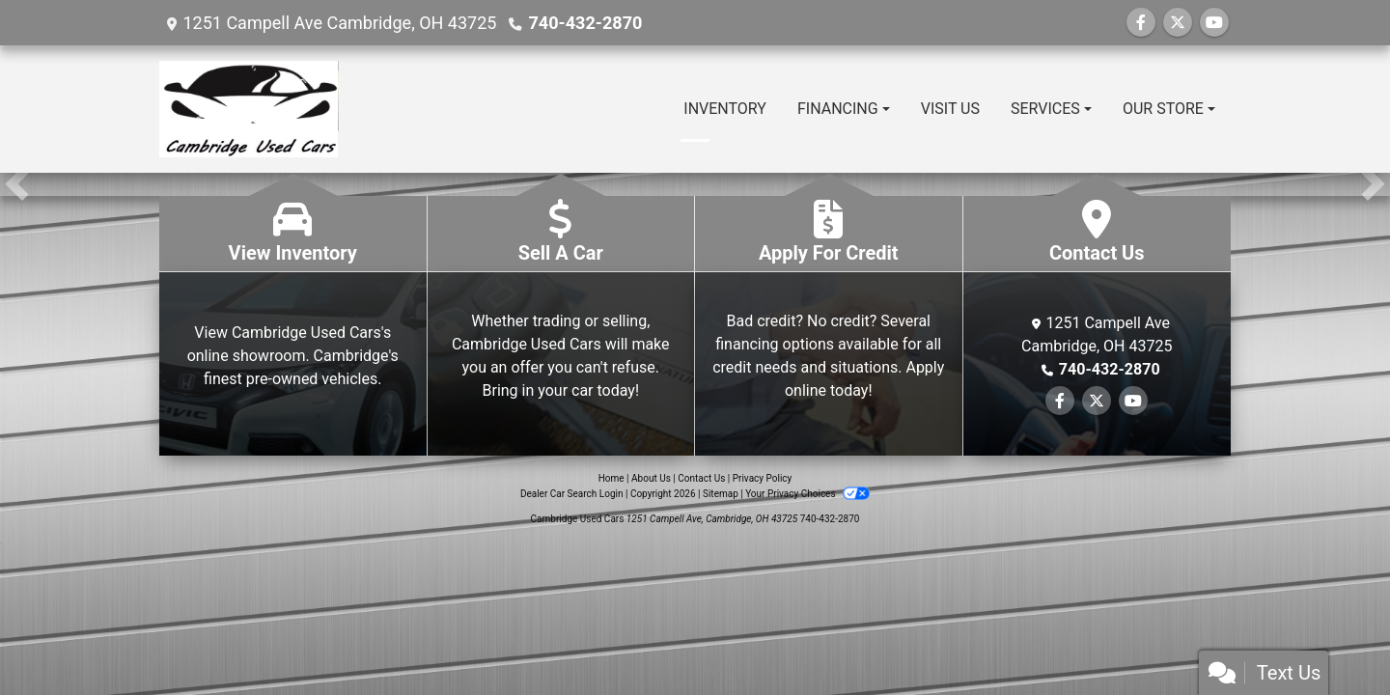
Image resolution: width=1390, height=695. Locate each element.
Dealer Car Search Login (572, 493)
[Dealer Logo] (249, 109)
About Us (651, 478)
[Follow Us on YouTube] (1214, 23)
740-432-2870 (584, 23)
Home (611, 478)
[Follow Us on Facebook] (1140, 23)
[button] (17, 184)
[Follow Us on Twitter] (1177, 23)
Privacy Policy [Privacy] (762, 478)
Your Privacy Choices (807, 493)
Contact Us (701, 478)
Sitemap (720, 493)
